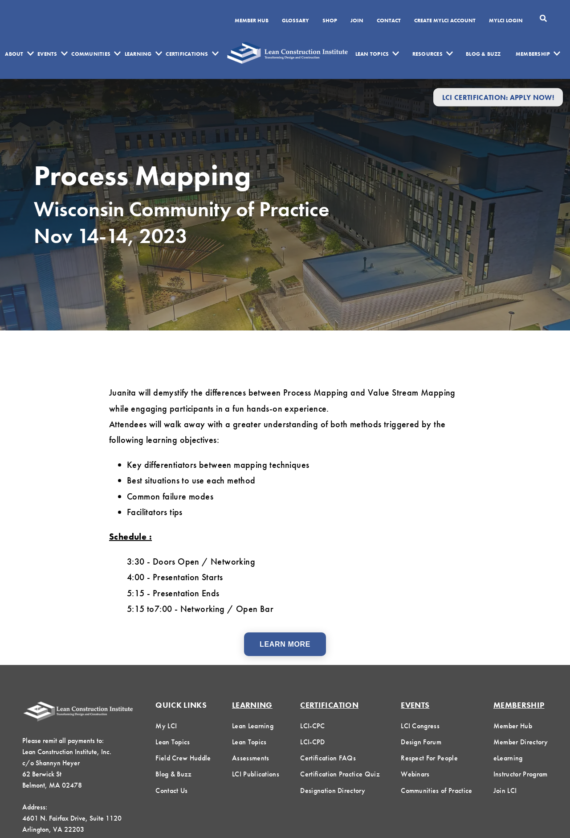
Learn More (285, 644)
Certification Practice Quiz (340, 774)
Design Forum (421, 742)
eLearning (508, 758)
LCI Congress (420, 726)
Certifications (187, 54)
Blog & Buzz (483, 54)
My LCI (166, 726)
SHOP (329, 21)
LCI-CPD (312, 742)
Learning (138, 54)
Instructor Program (520, 774)
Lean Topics (372, 54)
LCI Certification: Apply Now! (498, 97)
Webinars (415, 774)
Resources (427, 54)
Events (47, 54)
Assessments (250, 758)
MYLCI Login (506, 21)
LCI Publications (255, 774)
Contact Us (171, 790)
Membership (533, 54)
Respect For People (429, 758)
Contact (389, 21)
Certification (329, 705)
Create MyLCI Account (445, 21)
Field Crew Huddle (183, 758)
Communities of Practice (436, 790)
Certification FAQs (328, 758)
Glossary (295, 21)
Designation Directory (332, 790)
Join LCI (505, 790)
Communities (90, 54)
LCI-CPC (312, 726)
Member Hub (252, 21)
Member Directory (520, 742)
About (14, 54)
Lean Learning (252, 726)
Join (356, 21)
